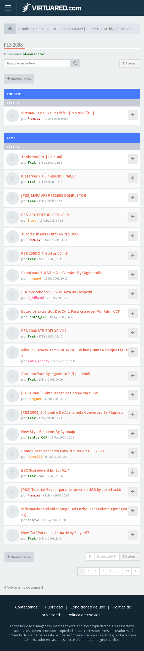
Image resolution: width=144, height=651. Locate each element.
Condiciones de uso (87, 606)
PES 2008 (13, 45)
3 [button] (96, 571)
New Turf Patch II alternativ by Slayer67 (55, 532)
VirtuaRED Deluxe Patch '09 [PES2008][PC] (57, 112)
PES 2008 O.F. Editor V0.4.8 (44, 253)
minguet (34, 278)
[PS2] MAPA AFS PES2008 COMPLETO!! (53, 195)
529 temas (129, 63)
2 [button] (88, 571)
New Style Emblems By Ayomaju (48, 431)
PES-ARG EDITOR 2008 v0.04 (45, 214)
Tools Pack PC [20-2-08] (41, 156)
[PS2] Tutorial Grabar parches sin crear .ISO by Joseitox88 (71, 489)
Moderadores (34, 54)
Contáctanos (26, 606)
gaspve (33, 520)
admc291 (34, 456)
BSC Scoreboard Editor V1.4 (45, 470)
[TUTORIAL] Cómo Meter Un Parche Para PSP (59, 392)
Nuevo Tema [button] (19, 78)
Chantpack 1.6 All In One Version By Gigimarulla (61, 272)
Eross (31, 220)
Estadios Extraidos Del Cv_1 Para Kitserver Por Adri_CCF (70, 311)
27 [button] (127, 571)
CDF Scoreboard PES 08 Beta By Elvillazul (56, 291)
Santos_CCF (37, 317)
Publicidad (54, 606)
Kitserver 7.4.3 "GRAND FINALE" (48, 176)
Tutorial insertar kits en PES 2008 (50, 234)
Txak (31, 162)
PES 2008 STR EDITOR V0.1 (44, 330)
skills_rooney (38, 361)
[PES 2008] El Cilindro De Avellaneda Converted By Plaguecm (73, 412)
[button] (135, 571)
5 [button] (110, 571)
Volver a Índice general (23, 587)
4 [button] (103, 571)
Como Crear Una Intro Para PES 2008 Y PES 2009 (62, 450)
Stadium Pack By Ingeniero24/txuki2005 (55, 373)
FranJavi (34, 118)
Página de (107, 556)
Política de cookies (84, 614)
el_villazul (35, 297)
